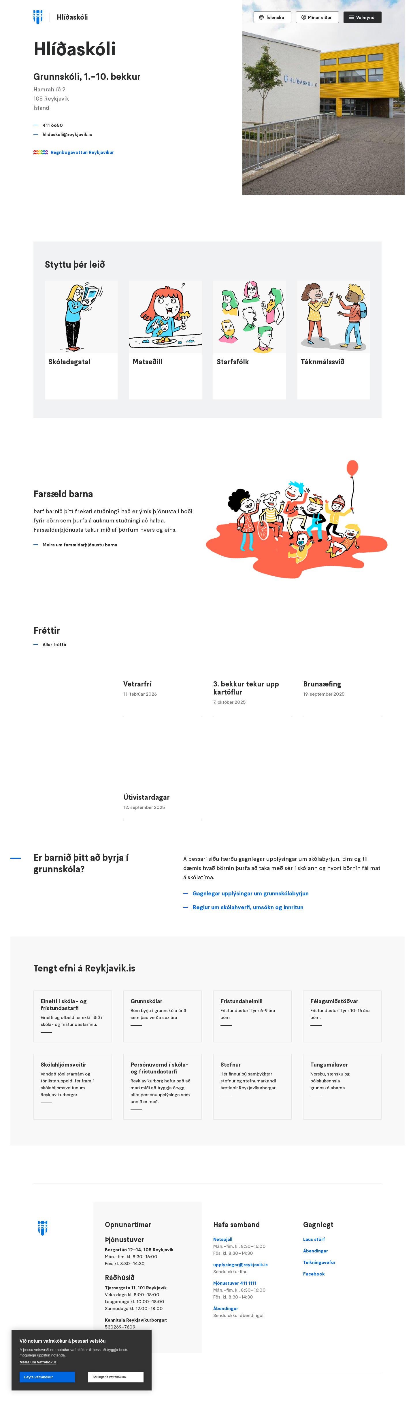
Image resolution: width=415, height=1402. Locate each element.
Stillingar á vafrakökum (109, 1377)
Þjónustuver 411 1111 (252, 1290)
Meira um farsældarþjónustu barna (80, 592)
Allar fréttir (55, 692)
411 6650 (53, 125)
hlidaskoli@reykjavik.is (67, 134)
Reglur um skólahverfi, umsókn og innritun (248, 954)
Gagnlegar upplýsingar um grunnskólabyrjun (251, 940)
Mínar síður (320, 17)
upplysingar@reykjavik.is (252, 1268)
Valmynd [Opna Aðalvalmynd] (365, 17)
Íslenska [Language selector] (274, 17)
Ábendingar (252, 1312)
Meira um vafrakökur (38, 1362)
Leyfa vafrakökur (38, 1377)
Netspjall (252, 1246)
